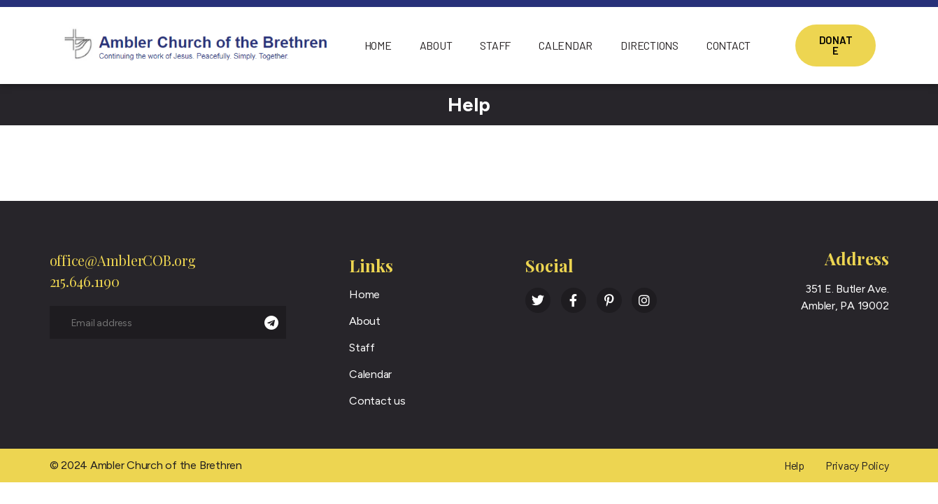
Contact (728, 45)
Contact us (377, 400)
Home (378, 45)
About (436, 45)
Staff (495, 45)
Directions (649, 45)
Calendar (565, 45)
